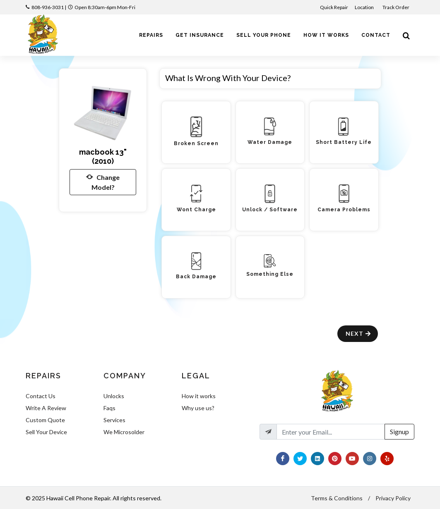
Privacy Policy (393, 498)
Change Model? (103, 181)
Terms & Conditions (337, 498)
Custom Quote (45, 419)
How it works (199, 395)
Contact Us (40, 395)
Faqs (109, 407)
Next (359, 333)
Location (365, 7)
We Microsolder (123, 431)
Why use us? (198, 407)
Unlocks (113, 395)
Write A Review (46, 407)
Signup (399, 431)
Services (114, 419)
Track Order (396, 7)
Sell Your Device (46, 431)
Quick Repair (334, 7)
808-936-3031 (47, 7)
